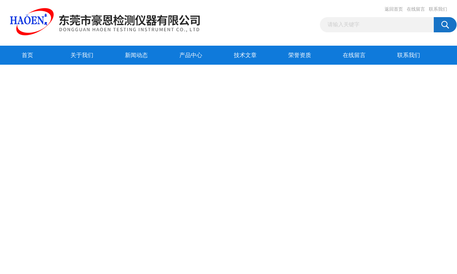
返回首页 (394, 9)
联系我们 (438, 9)
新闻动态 (136, 55)
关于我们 (81, 55)
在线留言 (416, 9)
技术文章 (245, 55)
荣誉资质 (299, 55)
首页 (27, 55)
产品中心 (190, 55)
